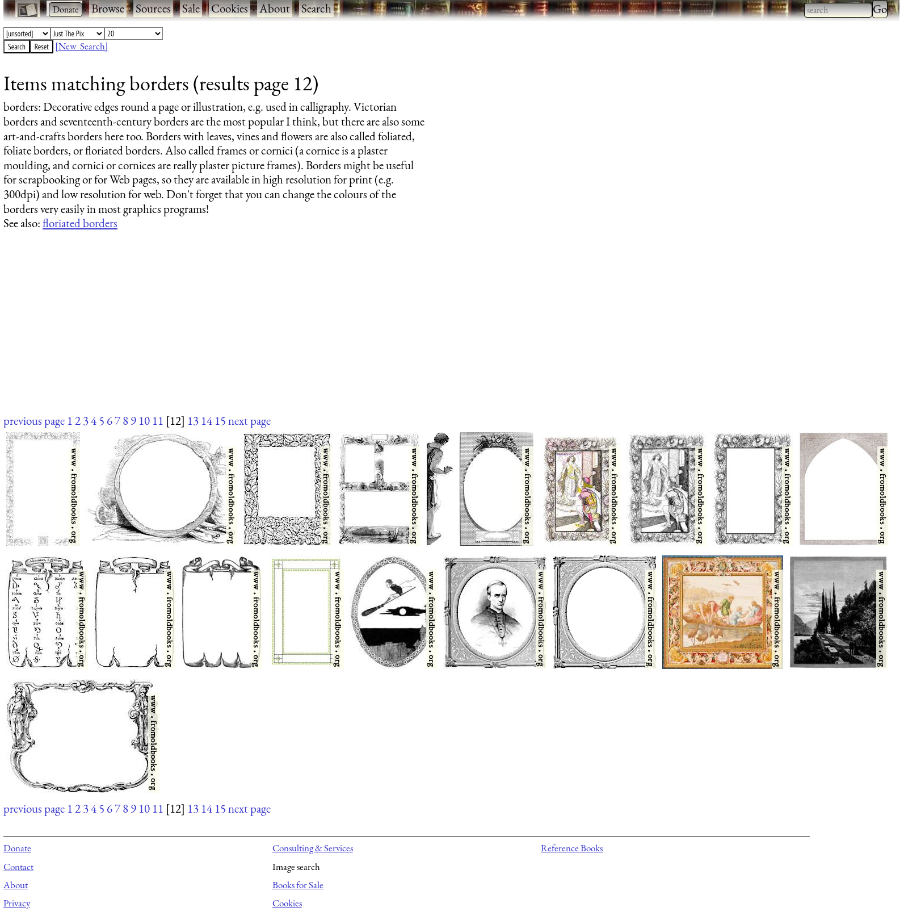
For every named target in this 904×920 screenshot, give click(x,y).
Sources (153, 8)
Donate (17, 848)
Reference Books (572, 848)
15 (220, 420)
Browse (107, 8)
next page (249, 420)
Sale (191, 8)
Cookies (229, 8)
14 (206, 420)
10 (144, 420)
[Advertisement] (343, 332)
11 (157, 420)
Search (316, 8)
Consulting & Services (312, 848)
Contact (18, 866)
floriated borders (80, 223)
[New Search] (81, 46)
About (274, 8)
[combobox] (838, 10)
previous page (34, 420)
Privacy (16, 903)
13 (193, 420)
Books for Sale (297, 885)
